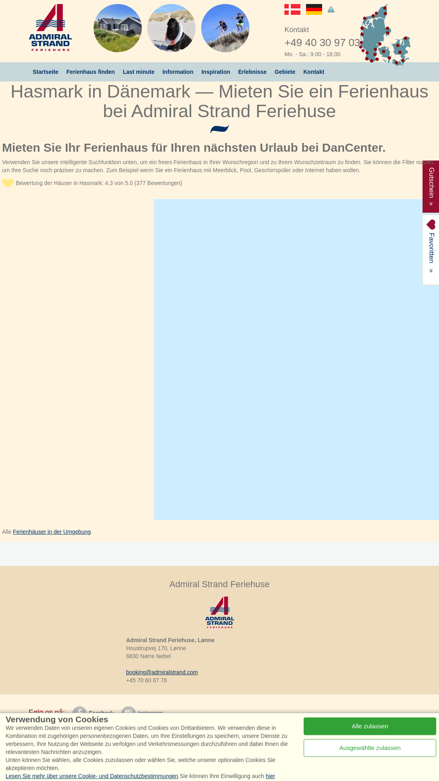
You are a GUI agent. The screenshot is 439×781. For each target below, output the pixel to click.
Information (177, 72)
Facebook (92, 713)
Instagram (142, 713)
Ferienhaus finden (90, 72)
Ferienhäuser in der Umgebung (52, 532)
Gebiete (285, 72)
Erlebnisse (252, 72)
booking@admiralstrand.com (162, 672)
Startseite (46, 72)
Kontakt (313, 72)
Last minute (139, 72)
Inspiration (215, 72)
